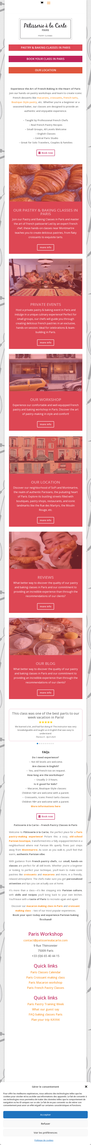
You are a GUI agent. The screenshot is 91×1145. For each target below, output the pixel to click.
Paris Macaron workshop (45, 982)
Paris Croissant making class (45, 977)
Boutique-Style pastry (24, 102)
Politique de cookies (44, 1140)
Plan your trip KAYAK (45, 1020)
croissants (56, 97)
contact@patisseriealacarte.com (45, 940)
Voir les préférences (45, 1132)
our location (45, 70)
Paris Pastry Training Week (45, 1004)
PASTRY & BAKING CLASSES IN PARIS (45, 47)
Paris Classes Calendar (45, 972)
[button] (86, 1086)
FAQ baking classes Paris (45, 1014)
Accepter (45, 1114)
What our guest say (45, 1009)
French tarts (70, 97)
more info (45, 247)
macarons (43, 97)
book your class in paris (45, 59)
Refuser (45, 1123)
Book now (47, 152)
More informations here (45, 806)
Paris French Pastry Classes (45, 988)
